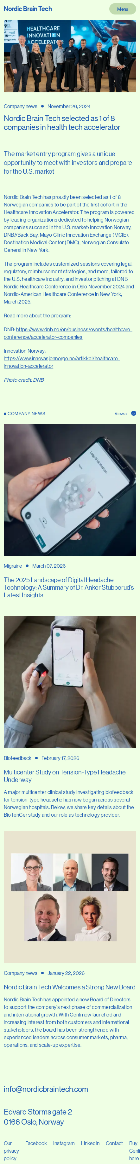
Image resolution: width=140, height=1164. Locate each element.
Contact (114, 1143)
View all (125, 413)
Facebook (36, 1143)
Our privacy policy (11, 1150)
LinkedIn (90, 1143)
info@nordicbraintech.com (46, 1088)
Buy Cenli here (134, 1150)
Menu (122, 9)
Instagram (64, 1143)
